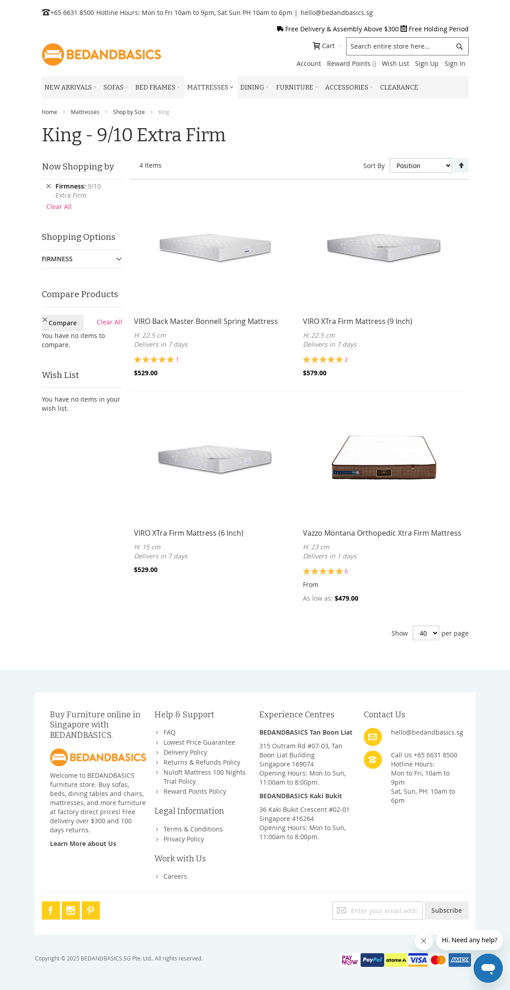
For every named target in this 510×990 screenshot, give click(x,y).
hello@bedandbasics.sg (337, 12)
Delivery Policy (185, 752)
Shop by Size (129, 111)
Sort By (374, 165)
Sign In (455, 63)
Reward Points (351, 63)
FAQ (169, 732)
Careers (175, 876)
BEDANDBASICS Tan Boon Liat (305, 732)
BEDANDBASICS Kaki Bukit (300, 795)
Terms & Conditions (193, 829)
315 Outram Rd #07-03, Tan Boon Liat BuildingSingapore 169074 (300, 754)
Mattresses (85, 111)
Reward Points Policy (194, 791)
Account (309, 63)
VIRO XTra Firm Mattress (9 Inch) (357, 321)
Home (49, 111)
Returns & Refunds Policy (201, 762)
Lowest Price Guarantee (199, 742)
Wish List (395, 63)
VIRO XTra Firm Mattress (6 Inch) (188, 533)
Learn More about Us (83, 843)
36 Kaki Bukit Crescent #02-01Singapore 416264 (304, 814)
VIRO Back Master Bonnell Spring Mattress (206, 321)
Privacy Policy (183, 839)
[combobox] (407, 46)
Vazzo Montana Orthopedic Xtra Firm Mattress (382, 533)
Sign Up (427, 63)
